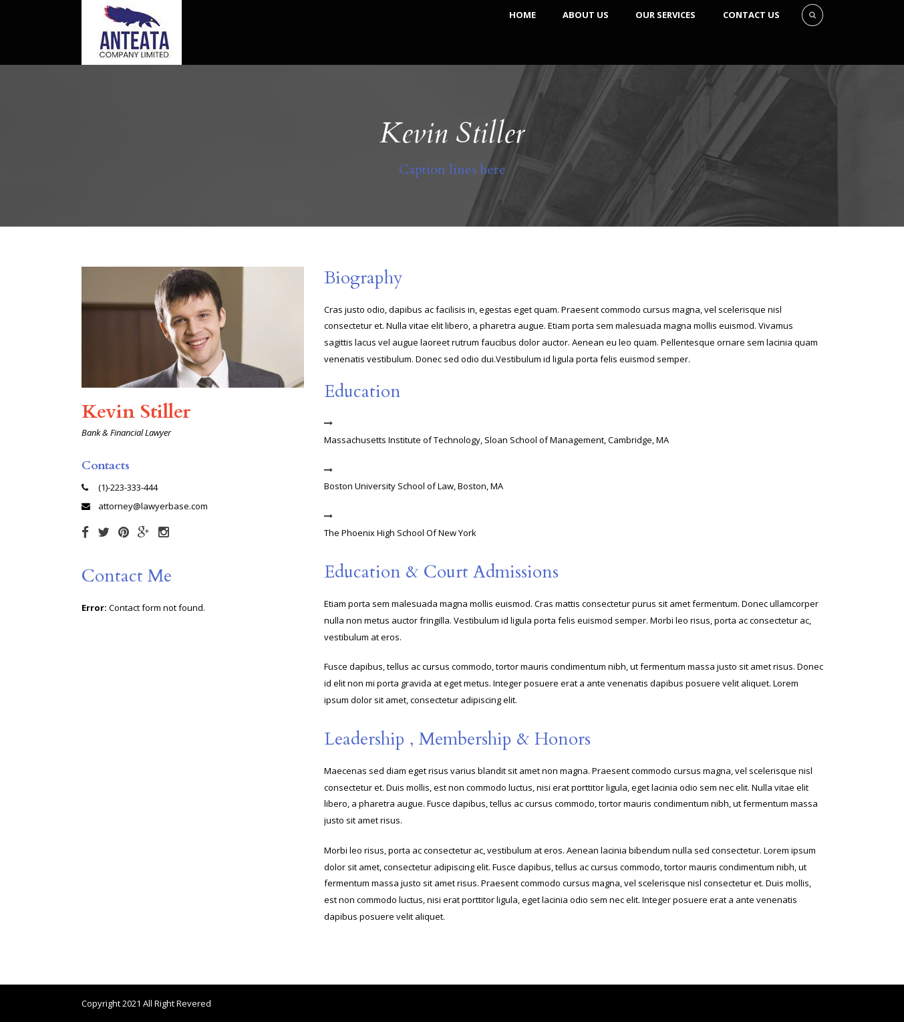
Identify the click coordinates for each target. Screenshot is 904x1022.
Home (522, 15)
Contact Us (751, 15)
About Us (586, 15)
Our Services (665, 15)
